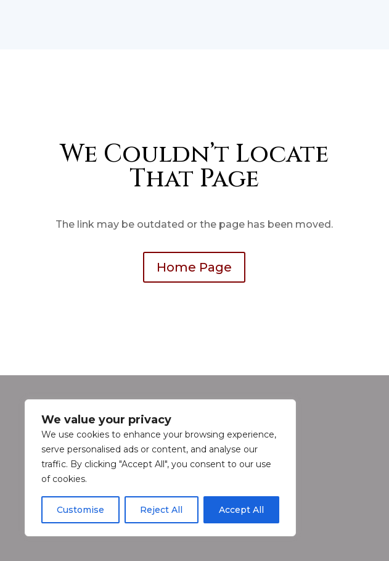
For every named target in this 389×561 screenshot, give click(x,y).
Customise (80, 509)
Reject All (161, 509)
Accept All (241, 509)
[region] (160, 467)
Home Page (194, 267)
